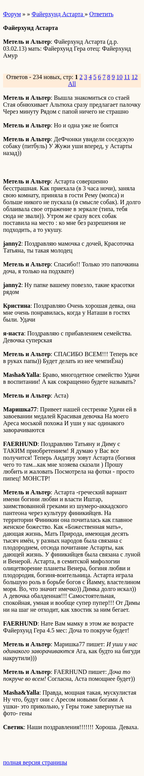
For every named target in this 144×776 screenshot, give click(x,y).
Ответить (101, 14)
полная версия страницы (35, 762)
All (72, 84)
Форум (12, 14)
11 (127, 77)
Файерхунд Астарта (57, 14)
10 (119, 77)
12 (134, 77)
